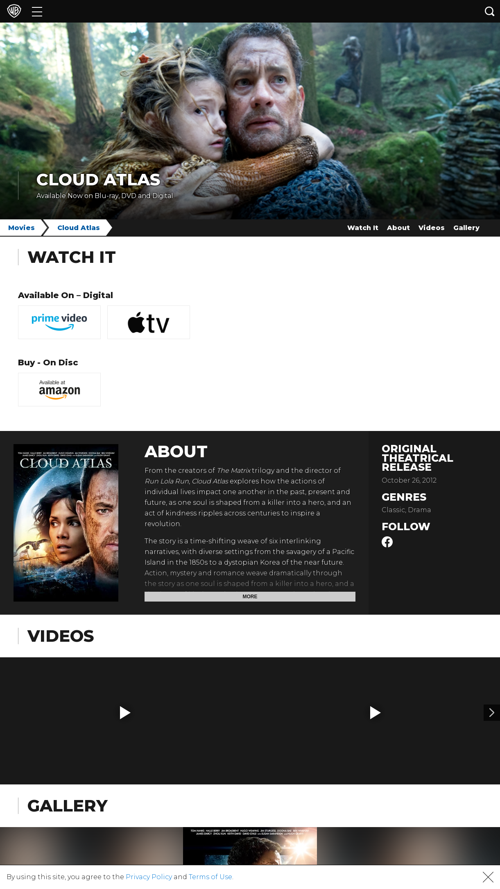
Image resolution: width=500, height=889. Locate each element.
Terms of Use (210, 877)
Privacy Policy (149, 877)
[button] (125, 712)
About (398, 228)
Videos (432, 228)
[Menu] (37, 11)
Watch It (362, 228)
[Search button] (490, 11)
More (250, 597)
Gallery (466, 228)
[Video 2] (492, 712)
